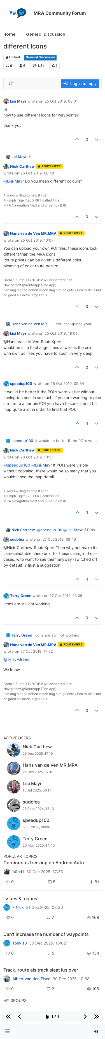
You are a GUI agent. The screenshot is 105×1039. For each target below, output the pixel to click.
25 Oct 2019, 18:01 (61, 333)
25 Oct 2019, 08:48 (37, 173)
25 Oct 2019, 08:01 (61, 101)
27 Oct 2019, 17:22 (36, 651)
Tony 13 (19, 943)
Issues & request (21, 898)
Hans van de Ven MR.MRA (33, 233)
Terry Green (20, 595)
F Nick (18, 907)
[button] (7, 1031)
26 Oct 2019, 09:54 (67, 383)
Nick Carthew (22, 166)
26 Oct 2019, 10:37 (36, 457)
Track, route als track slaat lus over (40, 970)
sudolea (17, 539)
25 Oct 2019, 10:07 (36, 240)
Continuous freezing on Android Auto (43, 862)
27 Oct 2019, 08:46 (59, 539)
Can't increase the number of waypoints (46, 934)
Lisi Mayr (18, 101)
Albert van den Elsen (31, 979)
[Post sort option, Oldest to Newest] (11, 83)
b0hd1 (18, 872)
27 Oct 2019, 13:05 (66, 595)
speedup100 (21, 383)
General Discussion (40, 57)
